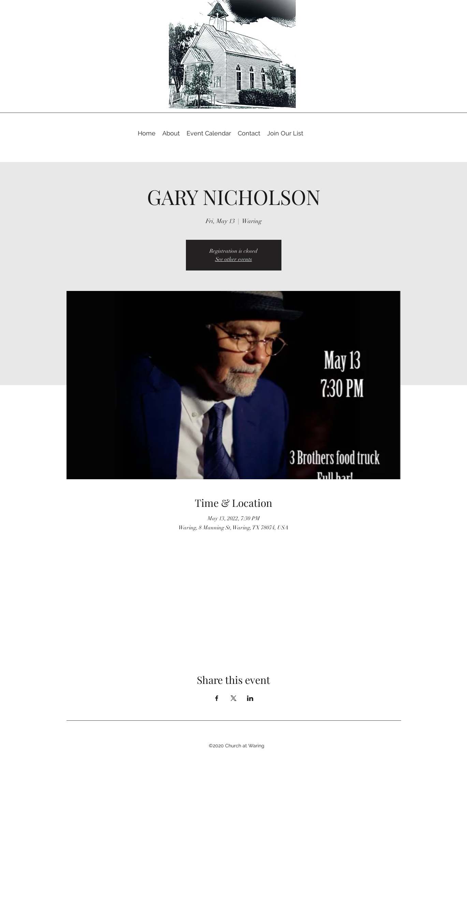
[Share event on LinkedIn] (250, 698)
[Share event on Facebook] (217, 698)
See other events (233, 259)
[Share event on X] (233, 698)
